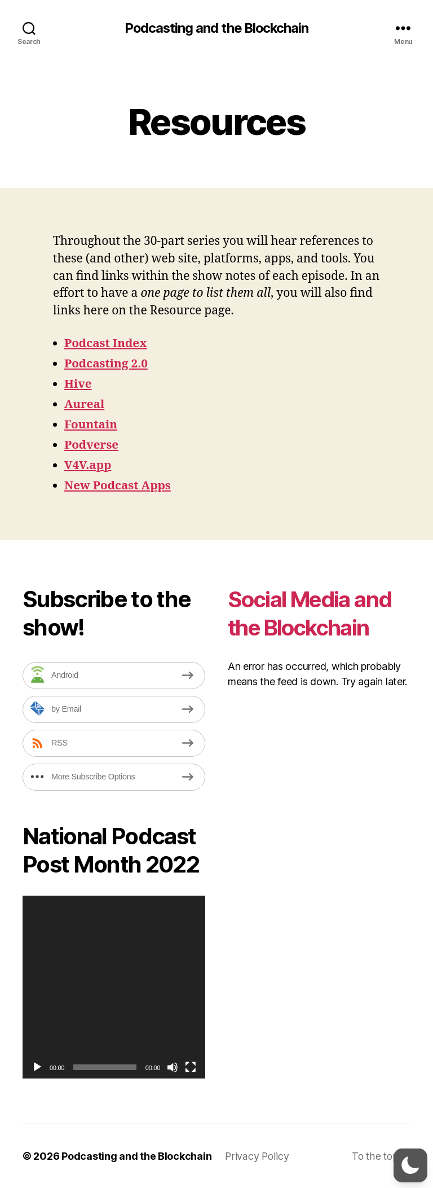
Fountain (91, 424)
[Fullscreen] (190, 1067)
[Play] (37, 1067)
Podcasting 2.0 (106, 363)
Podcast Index (106, 343)
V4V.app (88, 465)
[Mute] (172, 1067)
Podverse (92, 445)
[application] (114, 987)
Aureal (84, 404)
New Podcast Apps (118, 485)
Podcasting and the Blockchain (216, 28)
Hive (78, 384)
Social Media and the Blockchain (314, 613)
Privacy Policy (257, 1156)
